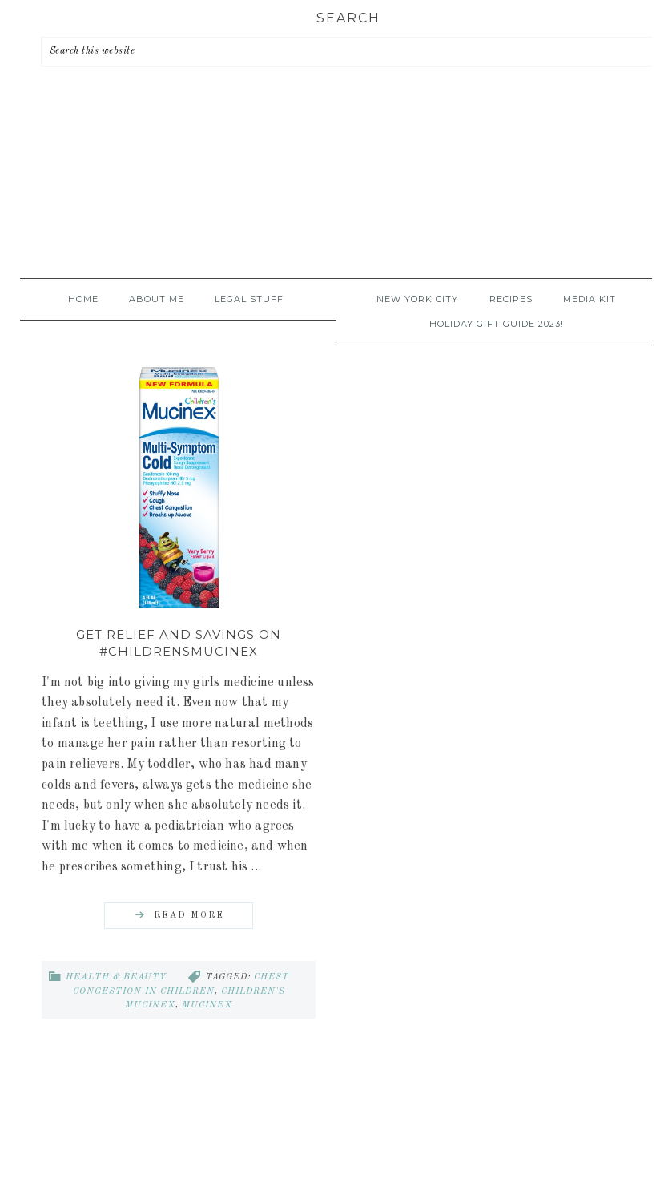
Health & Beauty (116, 977)
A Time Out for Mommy (336, 193)
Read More (189, 915)
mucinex (207, 1005)
